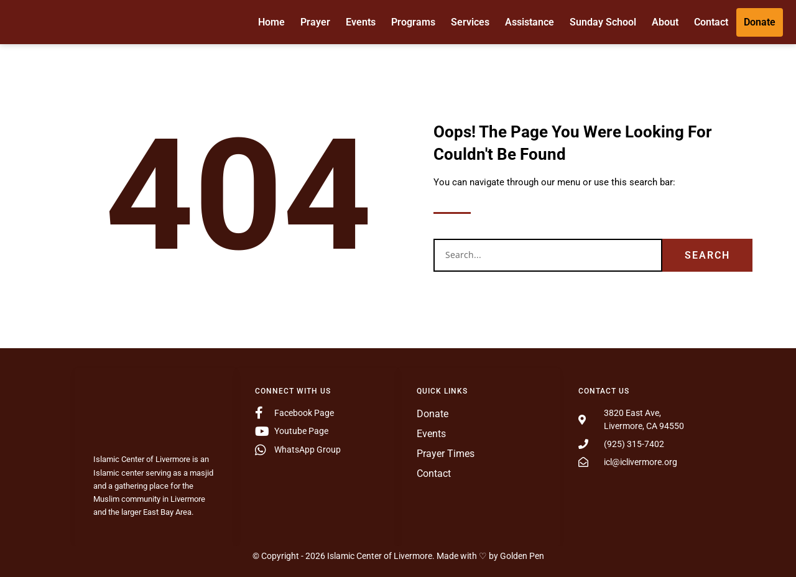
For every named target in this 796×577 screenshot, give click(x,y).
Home (271, 21)
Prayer (315, 21)
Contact (711, 21)
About (665, 21)
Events (361, 21)
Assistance (529, 21)
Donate (759, 21)
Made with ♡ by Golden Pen (490, 556)
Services (470, 21)
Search (707, 255)
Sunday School (603, 21)
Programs (413, 21)
